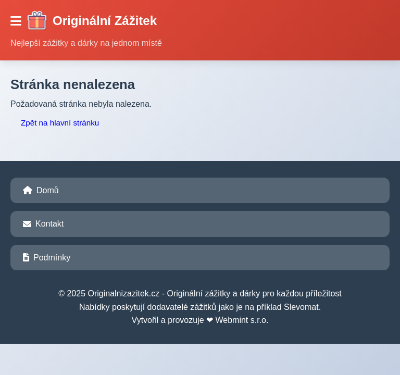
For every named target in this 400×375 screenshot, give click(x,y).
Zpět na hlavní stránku (60, 122)
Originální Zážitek (92, 20)
